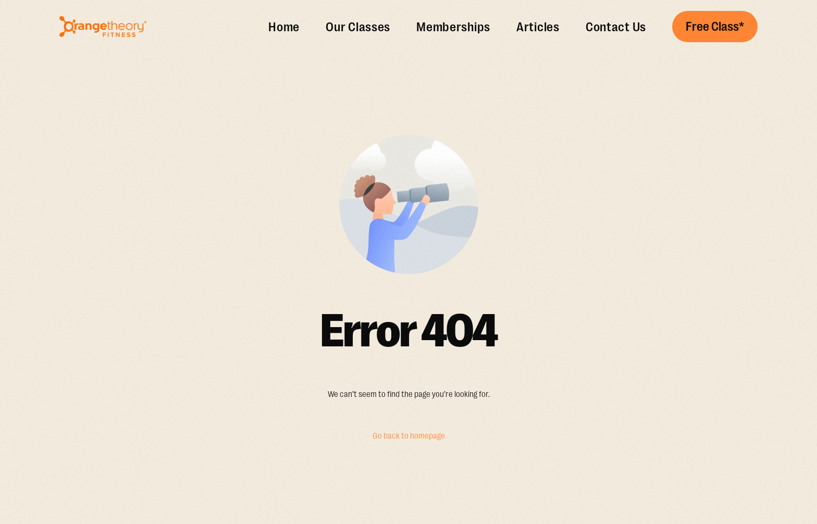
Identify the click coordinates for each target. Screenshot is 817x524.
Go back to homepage (409, 436)
